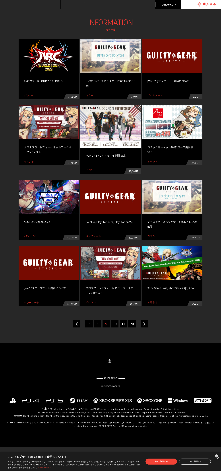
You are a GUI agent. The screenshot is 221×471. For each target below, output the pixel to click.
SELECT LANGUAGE (110, 377)
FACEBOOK (104, 391)
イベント (128, 37)
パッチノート (74, 45)
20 (132, 339)
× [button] (217, 458)
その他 (147, 45)
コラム (165, 37)
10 (115, 339)
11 (123, 339)
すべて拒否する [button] (195, 461)
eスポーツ (110, 45)
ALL (55, 37)
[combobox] (217, 455)
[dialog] (110, 461)
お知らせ (92, 37)
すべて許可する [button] (161, 461)
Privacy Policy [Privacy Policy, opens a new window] (44, 467)
